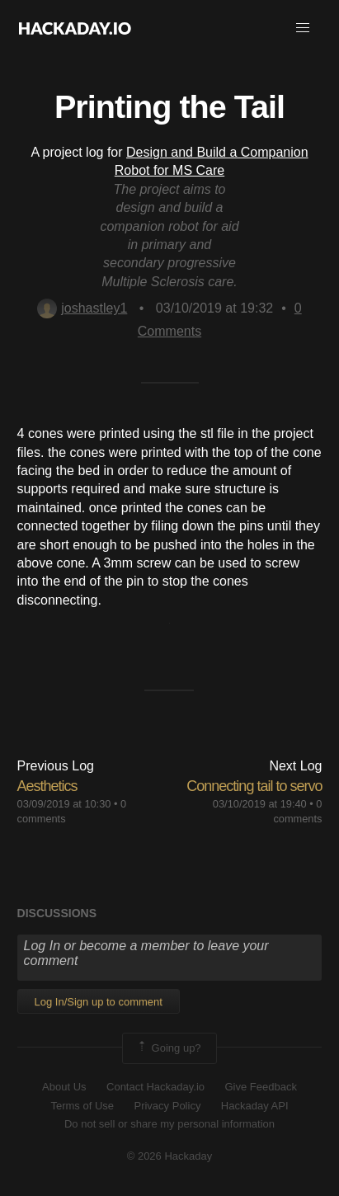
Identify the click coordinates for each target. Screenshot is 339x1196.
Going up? (168, 1048)
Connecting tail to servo (254, 786)
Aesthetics (47, 786)
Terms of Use (82, 1105)
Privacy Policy (167, 1105)
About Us (64, 1087)
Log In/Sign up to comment (98, 1002)
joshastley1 (82, 308)
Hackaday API (255, 1105)
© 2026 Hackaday (170, 1156)
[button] (303, 28)
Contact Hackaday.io (155, 1087)
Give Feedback (260, 1087)
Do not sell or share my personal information (169, 1124)
